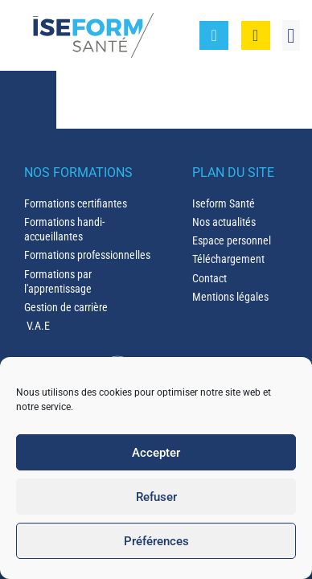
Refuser (156, 497)
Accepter (156, 453)
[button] (291, 35)
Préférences (156, 541)
